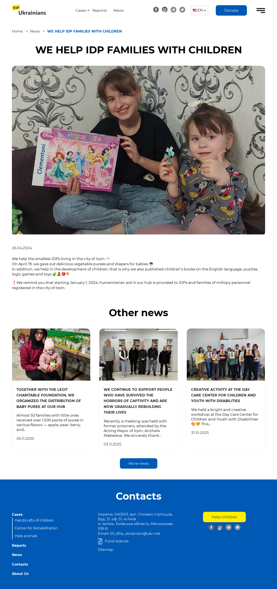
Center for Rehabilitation (36, 528)
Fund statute (117, 541)
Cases (81, 10)
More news (139, 463)
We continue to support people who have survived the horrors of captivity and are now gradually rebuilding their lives (138, 401)
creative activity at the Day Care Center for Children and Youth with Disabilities (223, 395)
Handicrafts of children (34, 520)
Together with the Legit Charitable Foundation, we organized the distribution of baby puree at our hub (48, 398)
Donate (231, 10)
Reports (99, 10)
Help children (224, 517)
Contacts (20, 564)
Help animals (26, 536)
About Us (20, 574)
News (118, 10)
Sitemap (105, 549)
